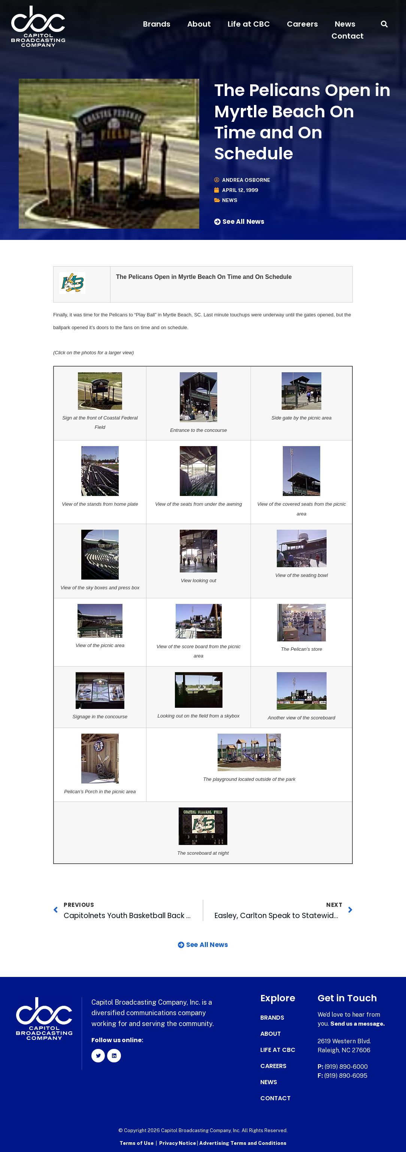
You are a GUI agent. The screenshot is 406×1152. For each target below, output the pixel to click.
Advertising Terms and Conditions (243, 1143)
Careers (302, 24)
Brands (156, 24)
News (345, 24)
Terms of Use (136, 1143)
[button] (384, 24)
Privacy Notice (178, 1143)
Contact (347, 36)
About (199, 24)
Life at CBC (249, 24)
